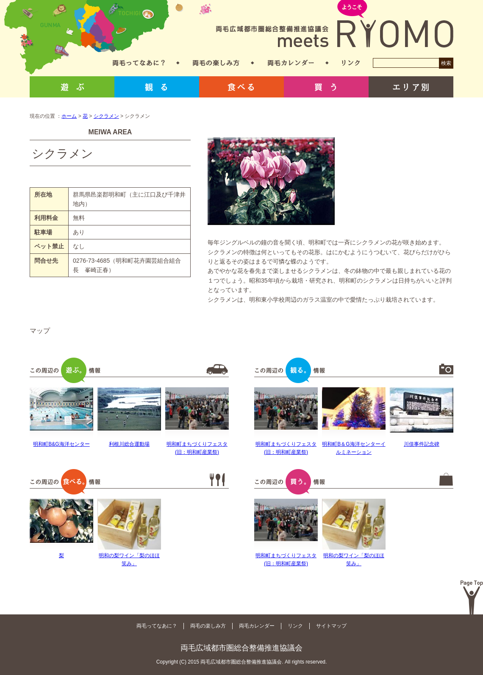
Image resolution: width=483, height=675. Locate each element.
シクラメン (106, 116)
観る (156, 86)
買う (326, 86)
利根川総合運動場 (129, 444)
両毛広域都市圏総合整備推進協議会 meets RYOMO (334, 24)
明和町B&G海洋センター (61, 444)
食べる (241, 86)
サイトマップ (331, 626)
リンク (350, 63)
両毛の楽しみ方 (216, 63)
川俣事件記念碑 (421, 444)
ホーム (69, 116)
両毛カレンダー (290, 63)
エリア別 (411, 86)
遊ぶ (72, 86)
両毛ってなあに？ (138, 63)
